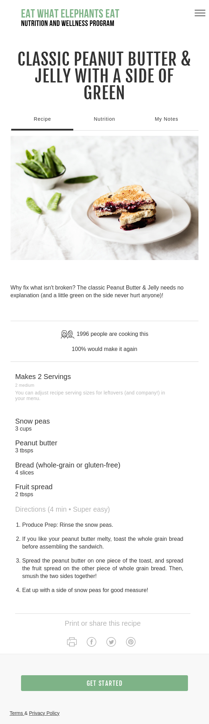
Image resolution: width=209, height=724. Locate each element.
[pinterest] (130, 642)
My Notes (166, 119)
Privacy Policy (44, 713)
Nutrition (104, 119)
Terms (16, 713)
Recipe (42, 119)
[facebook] (91, 642)
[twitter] (111, 642)
